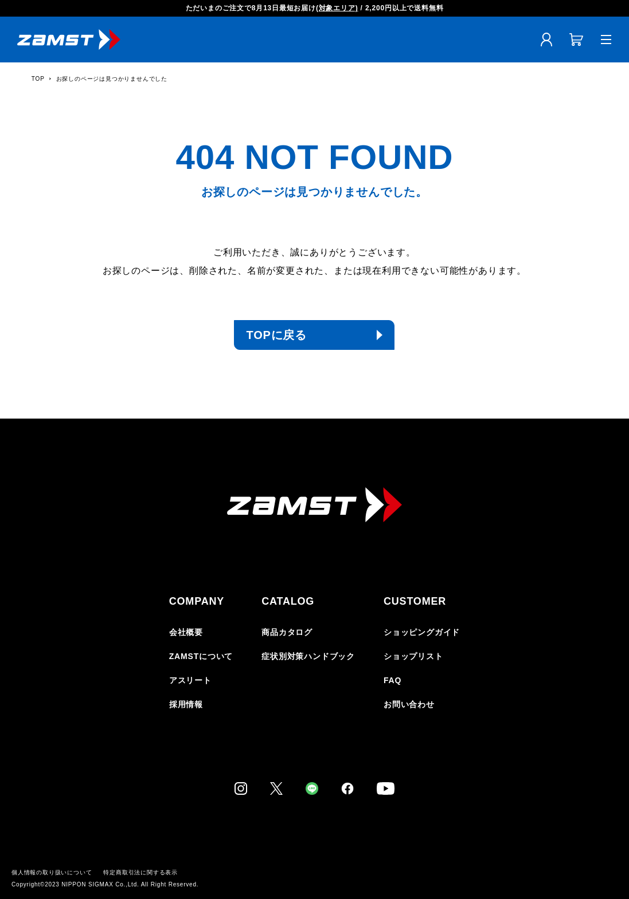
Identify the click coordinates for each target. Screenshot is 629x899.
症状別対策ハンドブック (308, 656)
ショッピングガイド (422, 632)
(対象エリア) (337, 8)
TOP (38, 79)
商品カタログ (286, 632)
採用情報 (186, 704)
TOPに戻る (276, 335)
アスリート (190, 680)
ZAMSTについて (201, 656)
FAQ (392, 680)
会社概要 (186, 632)
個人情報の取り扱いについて (51, 872)
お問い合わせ (409, 704)
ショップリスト (413, 656)
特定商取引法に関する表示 (140, 872)
